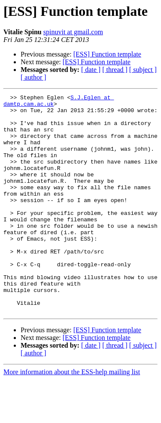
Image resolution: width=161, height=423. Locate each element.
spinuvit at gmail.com (73, 32)
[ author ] (33, 77)
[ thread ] (115, 69)
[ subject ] (143, 69)
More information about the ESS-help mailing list (71, 415)
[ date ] (90, 69)
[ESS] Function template (107, 54)
